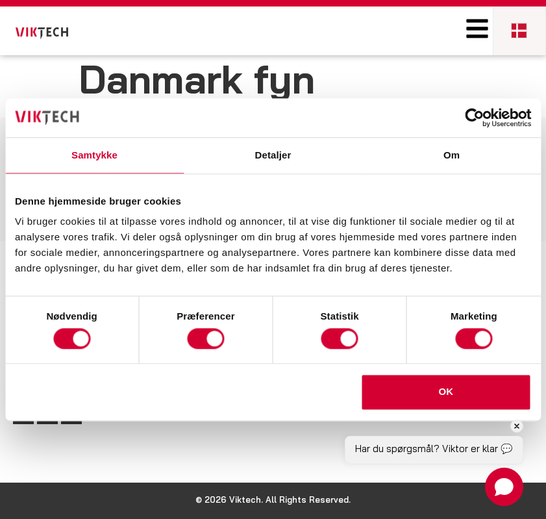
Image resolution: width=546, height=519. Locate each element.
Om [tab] (451, 154)
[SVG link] (42, 33)
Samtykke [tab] (94, 154)
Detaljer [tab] (273, 154)
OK (446, 392)
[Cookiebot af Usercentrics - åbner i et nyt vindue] (474, 117)
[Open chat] (504, 487)
